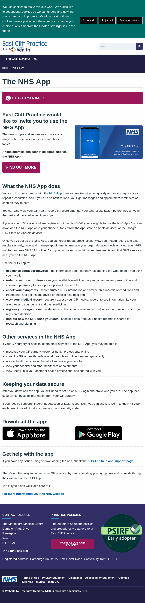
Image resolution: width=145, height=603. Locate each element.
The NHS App (18, 68)
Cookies (123, 577)
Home (5, 68)
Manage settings (130, 20)
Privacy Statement (53, 577)
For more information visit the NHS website (33, 493)
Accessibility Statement (100, 577)
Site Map (27, 581)
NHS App (55, 193)
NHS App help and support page (110, 461)
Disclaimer (75, 577)
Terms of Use (30, 577)
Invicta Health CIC (47, 581)
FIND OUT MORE (21, 167)
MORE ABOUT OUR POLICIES (72, 544)
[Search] (117, 46)
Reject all (107, 20)
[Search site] (139, 46)
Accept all (88, 20)
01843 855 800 (18, 551)
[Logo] (24, 46)
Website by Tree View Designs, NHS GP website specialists (43, 591)
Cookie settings (50, 26)
